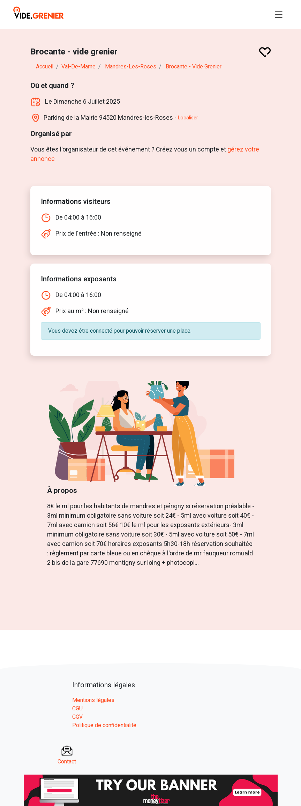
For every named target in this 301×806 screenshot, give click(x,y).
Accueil (44, 66)
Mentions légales (93, 700)
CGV (77, 717)
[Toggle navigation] (278, 15)
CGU (77, 708)
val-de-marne (78, 66)
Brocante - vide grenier (193, 66)
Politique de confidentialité (104, 725)
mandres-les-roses (130, 66)
